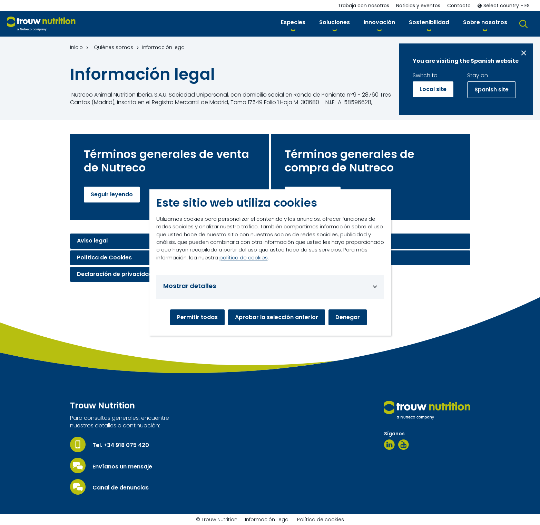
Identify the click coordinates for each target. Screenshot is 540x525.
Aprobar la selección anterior (276, 317)
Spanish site (491, 89)
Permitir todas (197, 317)
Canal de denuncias (120, 488)
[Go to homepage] (41, 24)
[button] (293, 23)
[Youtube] (403, 444)
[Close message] (523, 52)
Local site (433, 89)
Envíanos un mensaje (122, 466)
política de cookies (243, 257)
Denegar (347, 317)
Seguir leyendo (112, 194)
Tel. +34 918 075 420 (120, 445)
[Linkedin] (389, 444)
